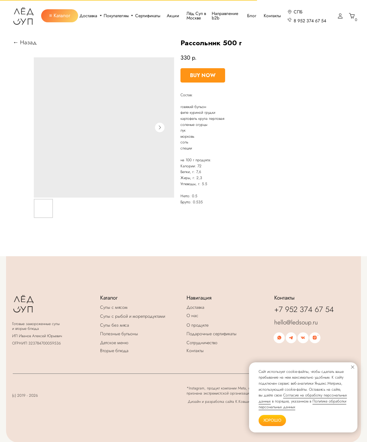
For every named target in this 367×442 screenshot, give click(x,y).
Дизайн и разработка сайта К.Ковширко (221, 401)
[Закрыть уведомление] (352, 367)
